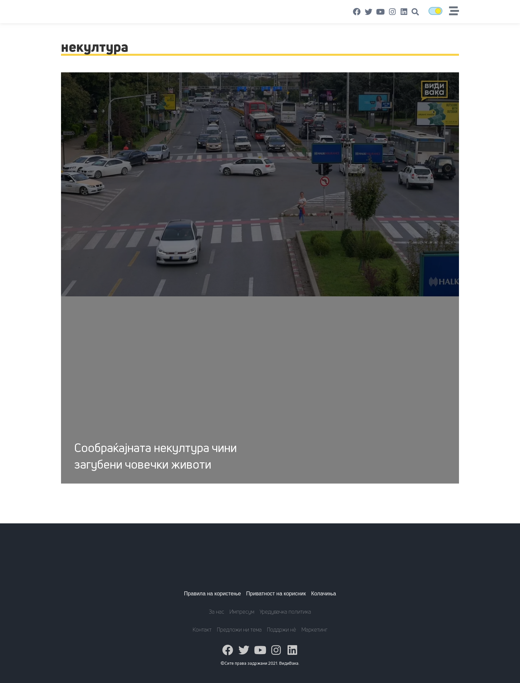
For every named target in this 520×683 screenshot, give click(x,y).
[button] (415, 12)
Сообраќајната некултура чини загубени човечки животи (155, 455)
